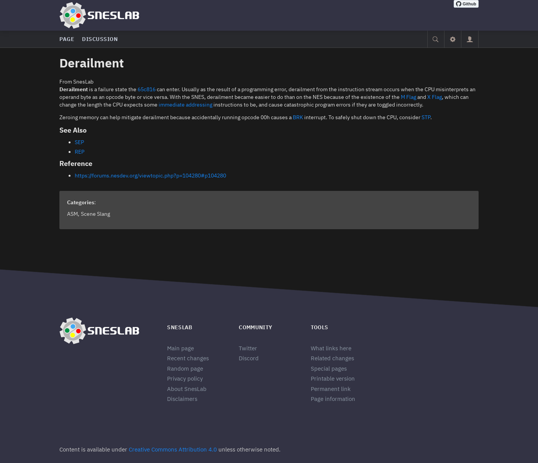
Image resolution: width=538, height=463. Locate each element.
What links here (331, 348)
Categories (80, 202)
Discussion (100, 39)
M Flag (408, 97)
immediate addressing (185, 104)
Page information (333, 398)
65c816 (147, 89)
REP (79, 151)
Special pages (329, 368)
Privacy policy (185, 378)
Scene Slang (95, 213)
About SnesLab (187, 388)
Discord (249, 358)
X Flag (434, 97)
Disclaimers (182, 398)
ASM (72, 213)
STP (426, 117)
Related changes (332, 358)
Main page (180, 348)
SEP (79, 142)
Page (66, 39)
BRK (298, 117)
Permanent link (331, 388)
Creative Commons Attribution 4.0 (173, 449)
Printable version (333, 378)
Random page (185, 368)
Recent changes (188, 358)
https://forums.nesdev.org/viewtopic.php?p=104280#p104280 (150, 175)
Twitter (248, 348)
